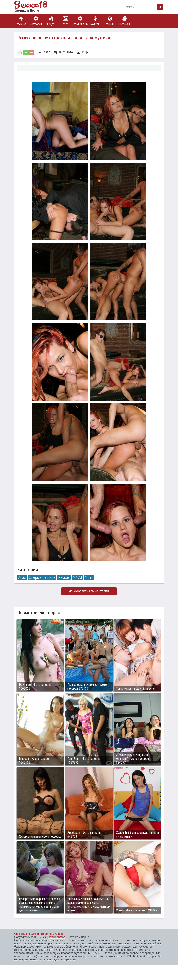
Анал (22, 577)
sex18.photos (56, 937)
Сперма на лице (42, 577)
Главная (21, 21)
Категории (36, 21)
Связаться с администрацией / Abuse (38, 933)
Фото (66, 21)
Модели (95, 21)
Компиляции (80, 21)
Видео (51, 21)
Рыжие (64, 577)
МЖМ (77, 577)
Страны (110, 21)
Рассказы (125, 21)
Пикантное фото (34, 7)
